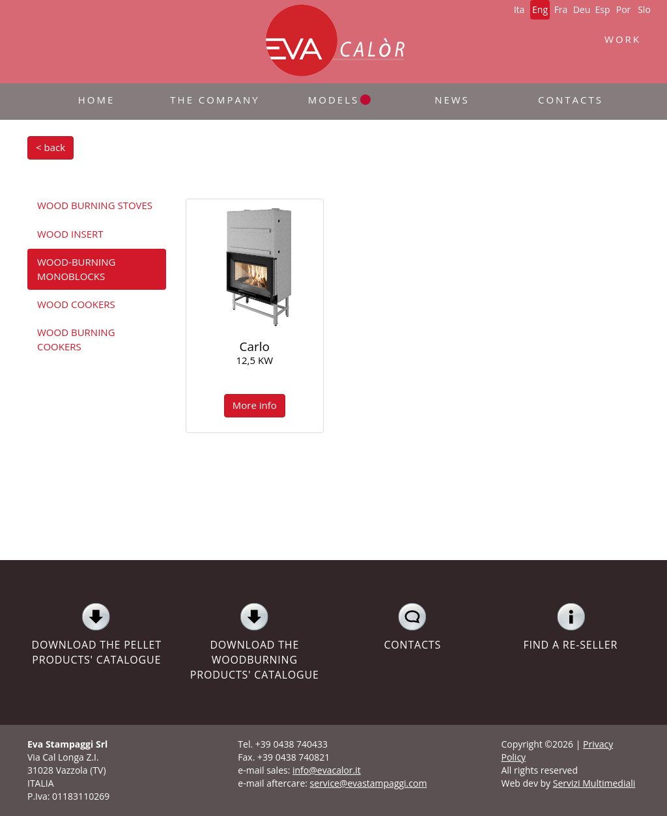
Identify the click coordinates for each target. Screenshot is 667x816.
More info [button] (255, 405)
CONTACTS (412, 627)
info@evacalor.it (326, 770)
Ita (519, 9)
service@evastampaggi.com (368, 783)
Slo (644, 9)
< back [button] (50, 147)
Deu (582, 9)
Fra (561, 9)
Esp (602, 9)
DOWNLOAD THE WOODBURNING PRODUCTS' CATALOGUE (255, 642)
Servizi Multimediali (594, 783)
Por (623, 9)
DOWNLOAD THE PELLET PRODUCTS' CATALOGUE (96, 634)
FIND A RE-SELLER (571, 627)
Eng (540, 9)
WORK (622, 39)
